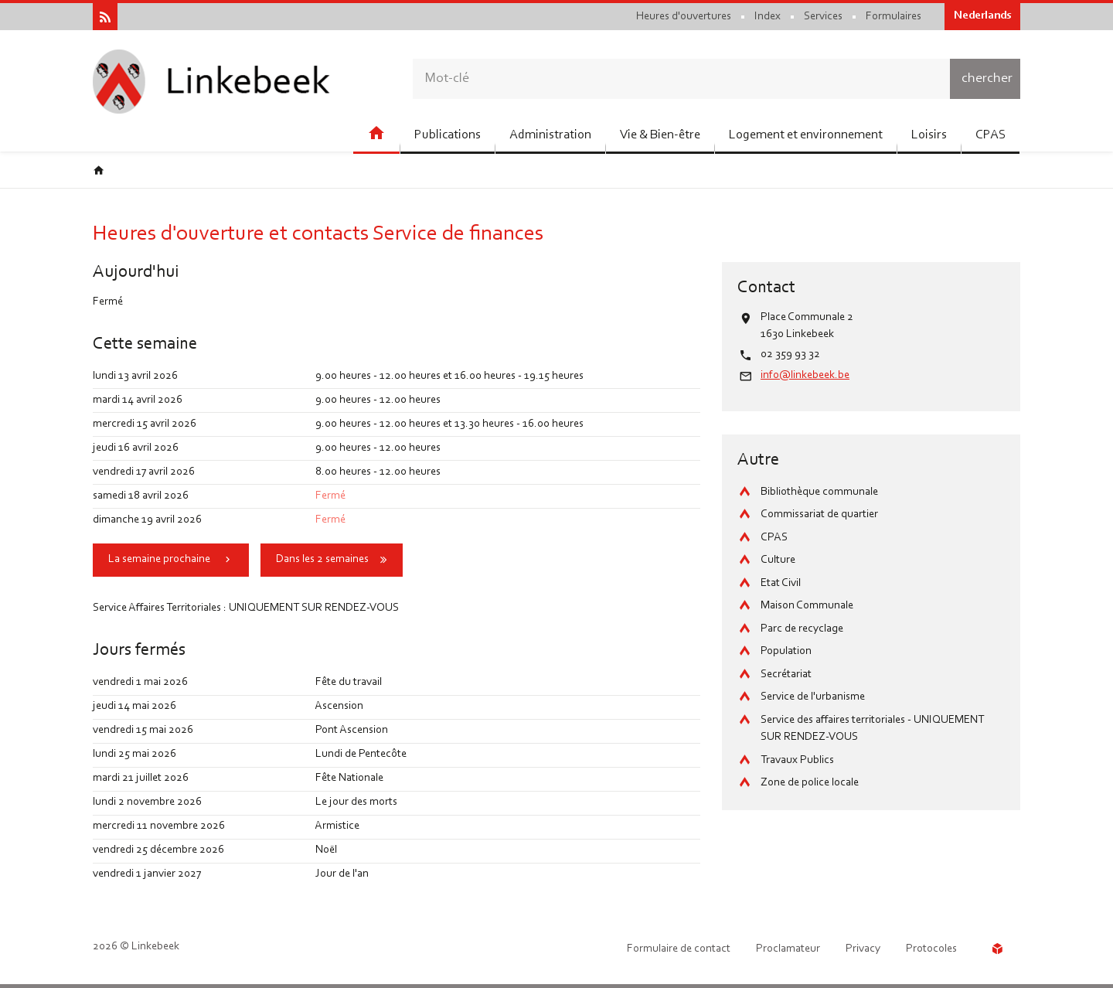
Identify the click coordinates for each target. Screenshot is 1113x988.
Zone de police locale (810, 783)
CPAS (774, 537)
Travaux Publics (797, 760)
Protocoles (931, 949)
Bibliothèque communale (819, 492)
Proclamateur (788, 949)
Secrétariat (786, 674)
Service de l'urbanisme (813, 697)
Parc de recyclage (802, 629)
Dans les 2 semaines (322, 559)
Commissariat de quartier (819, 514)
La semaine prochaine (159, 559)
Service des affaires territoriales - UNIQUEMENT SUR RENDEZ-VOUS (872, 729)
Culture (778, 560)
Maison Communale (807, 606)
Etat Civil (781, 583)
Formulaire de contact (678, 949)
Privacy (863, 949)
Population (786, 651)
